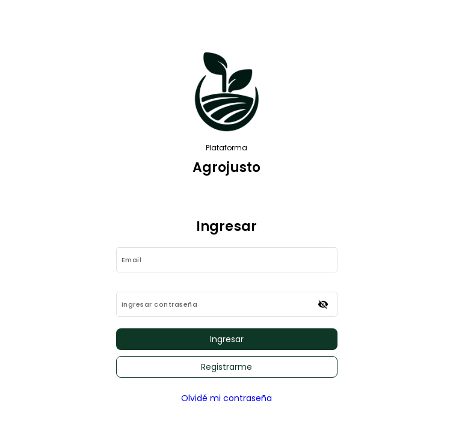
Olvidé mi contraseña (226, 398)
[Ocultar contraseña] (323, 304)
